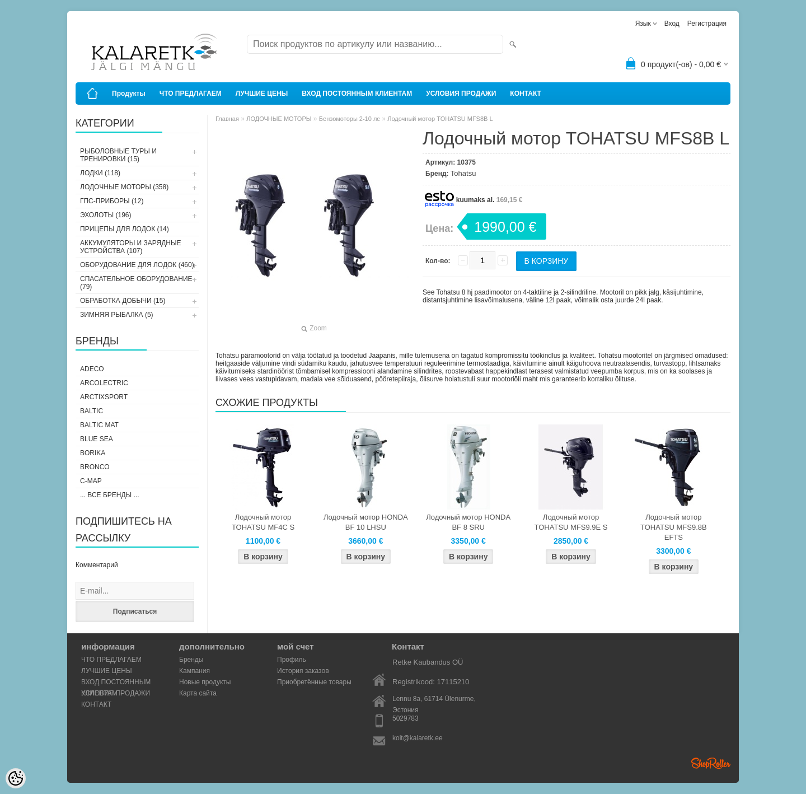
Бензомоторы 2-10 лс (349, 118)
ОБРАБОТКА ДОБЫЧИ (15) (122, 301)
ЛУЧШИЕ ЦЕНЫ (262, 93)
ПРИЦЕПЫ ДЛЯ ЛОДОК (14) (124, 229)
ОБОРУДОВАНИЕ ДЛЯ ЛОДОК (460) (137, 265)
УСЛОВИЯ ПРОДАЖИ (461, 93)
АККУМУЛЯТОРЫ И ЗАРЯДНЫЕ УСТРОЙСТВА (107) (130, 247)
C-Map (91, 481)
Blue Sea (96, 439)
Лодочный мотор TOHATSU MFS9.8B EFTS (673, 527)
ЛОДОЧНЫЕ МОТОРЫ (278, 118)
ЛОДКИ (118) (100, 173)
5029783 (405, 718)
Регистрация (707, 23)
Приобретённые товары (314, 682)
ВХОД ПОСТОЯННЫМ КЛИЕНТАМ (357, 93)
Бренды (191, 660)
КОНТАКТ (525, 93)
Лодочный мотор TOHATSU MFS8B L (440, 118)
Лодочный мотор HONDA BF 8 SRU (468, 522)
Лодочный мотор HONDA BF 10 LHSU (366, 522)
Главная (227, 118)
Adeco (92, 369)
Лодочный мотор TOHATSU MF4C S (263, 522)
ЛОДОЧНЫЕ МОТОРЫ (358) (124, 187)
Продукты (129, 93)
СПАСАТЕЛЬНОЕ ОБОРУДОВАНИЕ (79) (136, 283)
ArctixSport (104, 397)
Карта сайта (198, 693)
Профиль (291, 660)
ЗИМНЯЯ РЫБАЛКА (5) (116, 315)
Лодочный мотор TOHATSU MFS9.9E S (571, 522)
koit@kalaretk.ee (417, 738)
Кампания (194, 671)
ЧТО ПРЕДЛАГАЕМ (191, 93)
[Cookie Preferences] (16, 778)
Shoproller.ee (710, 763)
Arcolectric (104, 383)
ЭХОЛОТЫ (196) (106, 215)
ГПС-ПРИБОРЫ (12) (111, 201)
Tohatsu (463, 173)
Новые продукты (205, 682)
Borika (92, 453)
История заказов (303, 671)
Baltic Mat (99, 425)
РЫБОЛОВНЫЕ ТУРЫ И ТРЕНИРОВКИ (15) (118, 155)
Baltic (91, 411)
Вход (672, 23)
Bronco (95, 467)
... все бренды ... (109, 495)
